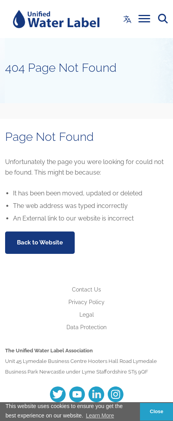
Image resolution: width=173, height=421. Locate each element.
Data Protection (86, 327)
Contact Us (86, 289)
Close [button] (156, 411)
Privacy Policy (86, 302)
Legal (86, 315)
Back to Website (40, 242)
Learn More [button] (100, 415)
